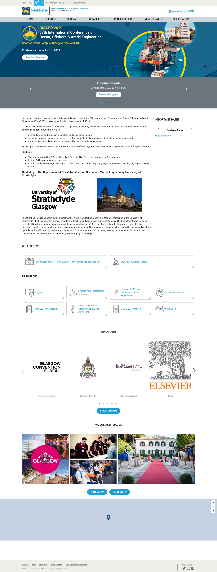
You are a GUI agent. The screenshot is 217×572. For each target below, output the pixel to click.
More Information (163, 135)
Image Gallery (119, 492)
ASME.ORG (25, 564)
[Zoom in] (213, 502)
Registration (181, 19)
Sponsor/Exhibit (122, 19)
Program (71, 19)
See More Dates (175, 130)
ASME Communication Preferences (76, 564)
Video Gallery (97, 492)
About (49, 19)
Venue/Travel (153, 19)
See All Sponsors (108, 410)
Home (30, 19)
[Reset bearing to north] (213, 511)
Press (34, 564)
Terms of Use (43, 564)
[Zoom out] (213, 507)
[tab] (102, 102)
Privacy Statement (56, 564)
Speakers (94, 19)
